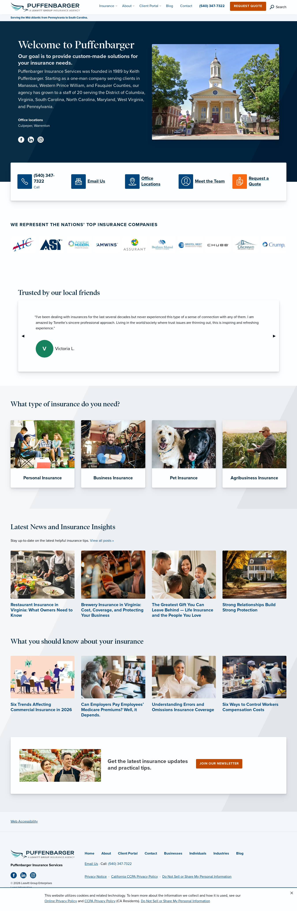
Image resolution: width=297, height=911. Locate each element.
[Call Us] (41, 181)
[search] (278, 7)
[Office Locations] (148, 181)
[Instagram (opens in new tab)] (42, 140)
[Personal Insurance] (43, 454)
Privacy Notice (96, 876)
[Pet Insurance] (184, 454)
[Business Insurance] (113, 454)
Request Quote (248, 6)
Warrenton (42, 126)
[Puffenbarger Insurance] (45, 7)
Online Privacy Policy (61, 901)
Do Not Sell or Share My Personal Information (197, 876)
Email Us (91, 864)
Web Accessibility (24, 821)
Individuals (197, 853)
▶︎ (276, 336)
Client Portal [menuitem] (148, 6)
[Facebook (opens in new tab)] (23, 140)
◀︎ (25, 336)
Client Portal (128, 853)
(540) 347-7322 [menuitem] (212, 6)
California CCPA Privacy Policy (134, 876)
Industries (221, 853)
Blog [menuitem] (169, 6)
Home (89, 853)
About (106, 853)
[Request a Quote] (256, 181)
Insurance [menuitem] (106, 6)
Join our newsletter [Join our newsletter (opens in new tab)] (219, 763)
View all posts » (102, 540)
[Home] (43, 854)
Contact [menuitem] (186, 6)
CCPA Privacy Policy (100, 901)
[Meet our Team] (202, 181)
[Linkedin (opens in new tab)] (32, 140)
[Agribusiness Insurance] (254, 454)
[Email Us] (94, 181)
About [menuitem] (127, 6)
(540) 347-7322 (120, 864)
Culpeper (25, 126)
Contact (151, 853)
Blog (239, 853)
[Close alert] (291, 893)
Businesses (173, 853)
